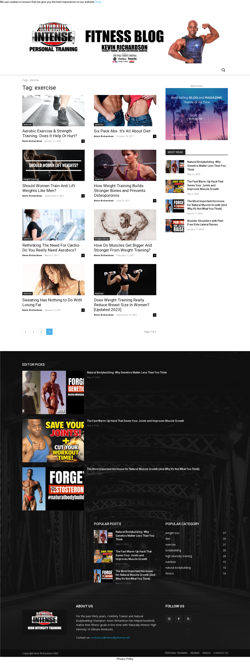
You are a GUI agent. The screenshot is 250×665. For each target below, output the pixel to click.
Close (98, 1)
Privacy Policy (125, 658)
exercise (27, 124)
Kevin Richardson (32, 141)
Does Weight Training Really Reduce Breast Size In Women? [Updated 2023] (121, 305)
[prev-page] (25, 332)
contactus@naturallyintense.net (110, 637)
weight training (31, 179)
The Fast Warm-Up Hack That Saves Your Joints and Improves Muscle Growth (205, 185)
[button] (223, 69)
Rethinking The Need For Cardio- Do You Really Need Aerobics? (51, 247)
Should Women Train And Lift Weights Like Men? (48, 188)
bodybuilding (102, 238)
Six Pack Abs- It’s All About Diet (122, 131)
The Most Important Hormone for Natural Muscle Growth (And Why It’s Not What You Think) (207, 205)
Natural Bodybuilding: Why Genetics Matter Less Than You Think (206, 165)
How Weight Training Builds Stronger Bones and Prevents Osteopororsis (119, 190)
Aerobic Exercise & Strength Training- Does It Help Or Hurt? (49, 133)
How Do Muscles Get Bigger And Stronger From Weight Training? (123, 247)
